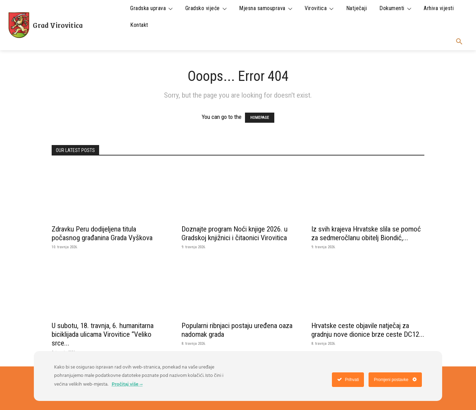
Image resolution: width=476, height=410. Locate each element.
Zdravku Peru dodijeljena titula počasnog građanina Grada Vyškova (102, 233)
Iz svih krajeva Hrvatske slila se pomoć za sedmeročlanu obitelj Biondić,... (366, 233)
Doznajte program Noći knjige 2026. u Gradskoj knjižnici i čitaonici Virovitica (234, 233)
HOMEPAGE (259, 117)
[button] (459, 41)
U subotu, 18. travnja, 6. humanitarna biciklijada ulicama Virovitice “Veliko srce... (103, 334)
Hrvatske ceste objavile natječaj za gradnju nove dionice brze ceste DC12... (367, 330)
